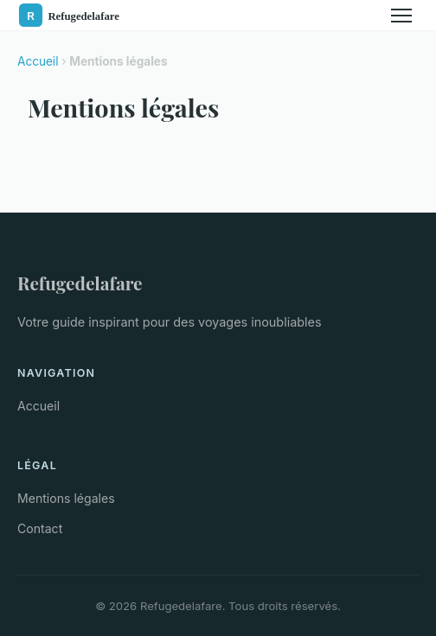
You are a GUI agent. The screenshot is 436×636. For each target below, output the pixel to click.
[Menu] (401, 15)
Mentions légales (66, 498)
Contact (39, 528)
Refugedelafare (80, 282)
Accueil (37, 61)
